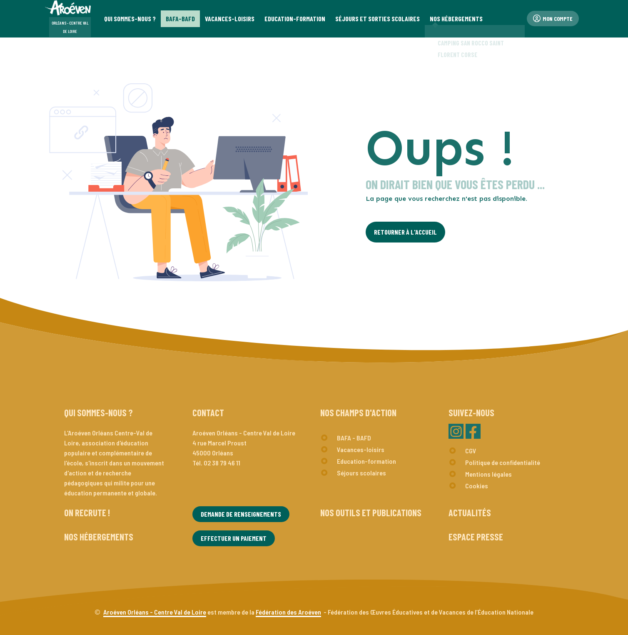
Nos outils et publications (370, 512)
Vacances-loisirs (360, 449)
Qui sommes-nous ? (98, 412)
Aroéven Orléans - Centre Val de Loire (154, 612)
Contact (208, 412)
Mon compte (553, 18)
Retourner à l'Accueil (405, 232)
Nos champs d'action (358, 412)
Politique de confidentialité (502, 462)
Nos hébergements (98, 536)
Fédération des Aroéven (288, 612)
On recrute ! (87, 512)
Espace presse (476, 536)
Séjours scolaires (361, 473)
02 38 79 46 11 (222, 463)
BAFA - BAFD (354, 438)
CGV (470, 451)
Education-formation (366, 461)
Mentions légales (488, 474)
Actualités (470, 512)
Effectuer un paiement (234, 538)
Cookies (476, 486)
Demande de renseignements (241, 514)
